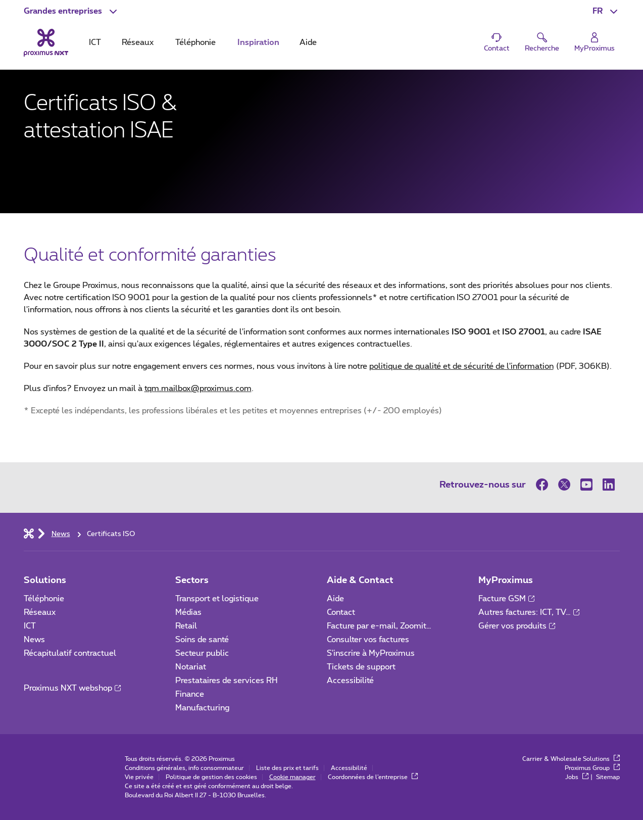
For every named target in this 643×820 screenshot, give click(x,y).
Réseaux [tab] (138, 42)
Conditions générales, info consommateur (184, 768)
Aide (335, 599)
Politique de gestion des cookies (211, 777)
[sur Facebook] (544, 484)
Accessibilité (350, 681)
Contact (341, 612)
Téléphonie (44, 599)
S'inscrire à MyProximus (372, 653)
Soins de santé (202, 640)
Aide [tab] (308, 42)
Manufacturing (202, 708)
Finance (189, 694)
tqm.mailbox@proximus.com (198, 388)
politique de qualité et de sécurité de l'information (489, 366)
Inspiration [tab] (258, 42)
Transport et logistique (217, 599)
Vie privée (139, 777)
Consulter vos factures (368, 640)
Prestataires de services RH (226, 681)
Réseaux (40, 612)
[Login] (594, 42)
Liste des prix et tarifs (287, 768)
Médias (188, 612)
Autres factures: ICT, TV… (528, 612)
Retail (186, 626)
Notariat (190, 667)
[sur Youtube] (586, 484)
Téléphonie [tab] (195, 42)
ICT (30, 626)
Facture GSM (506, 599)
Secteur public (202, 653)
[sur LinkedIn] (609, 484)
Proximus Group (592, 768)
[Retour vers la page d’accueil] (46, 42)
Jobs (576, 777)
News (34, 640)
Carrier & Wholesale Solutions (571, 759)
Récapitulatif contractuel (70, 653)
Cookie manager (292, 777)
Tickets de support (362, 667)
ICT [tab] (95, 42)
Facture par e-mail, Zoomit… (379, 626)
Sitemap (608, 777)
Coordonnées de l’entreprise (373, 777)
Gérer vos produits (516, 626)
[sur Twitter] (564, 484)
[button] (71, 11)
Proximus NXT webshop (72, 688)
